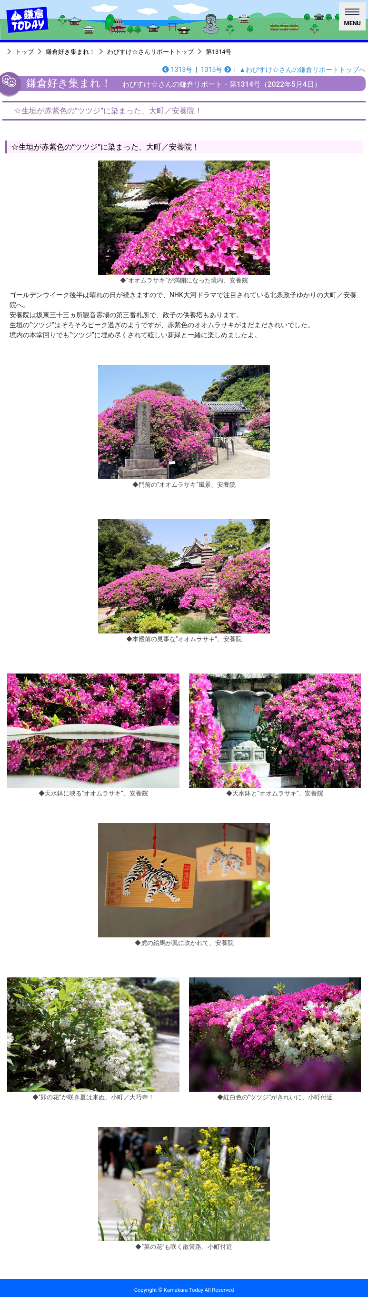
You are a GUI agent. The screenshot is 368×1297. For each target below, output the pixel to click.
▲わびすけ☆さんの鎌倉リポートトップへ (302, 69)
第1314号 (218, 51)
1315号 (216, 69)
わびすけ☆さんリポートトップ (150, 51)
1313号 (177, 69)
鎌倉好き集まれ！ (70, 51)
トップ (24, 51)
